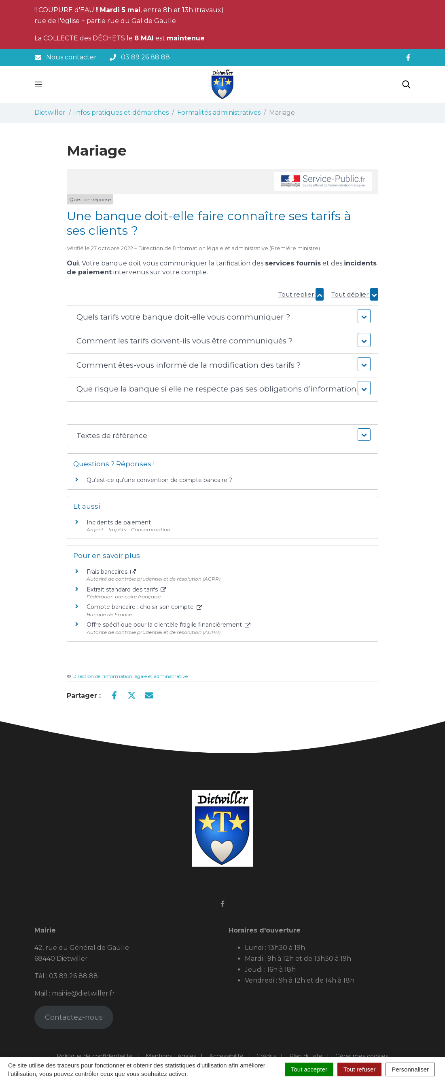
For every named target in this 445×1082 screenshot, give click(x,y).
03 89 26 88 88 (73, 976)
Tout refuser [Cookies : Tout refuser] (359, 1069)
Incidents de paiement (119, 522)
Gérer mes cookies (361, 1056)
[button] (222, 317)
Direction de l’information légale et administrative (130, 676)
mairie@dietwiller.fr (83, 993)
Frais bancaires (111, 571)
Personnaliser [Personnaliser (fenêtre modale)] (410, 1069)
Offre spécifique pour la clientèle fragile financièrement (168, 624)
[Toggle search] (406, 84)
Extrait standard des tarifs (126, 589)
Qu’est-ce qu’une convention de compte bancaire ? (159, 480)
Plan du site (305, 1056)
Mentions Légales (171, 1056)
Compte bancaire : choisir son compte (144, 606)
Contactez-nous (74, 1017)
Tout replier (301, 294)
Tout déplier (354, 294)
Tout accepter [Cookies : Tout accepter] (309, 1069)
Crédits (266, 1056)
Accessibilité (226, 1056)
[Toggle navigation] (38, 84)
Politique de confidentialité (95, 1056)
